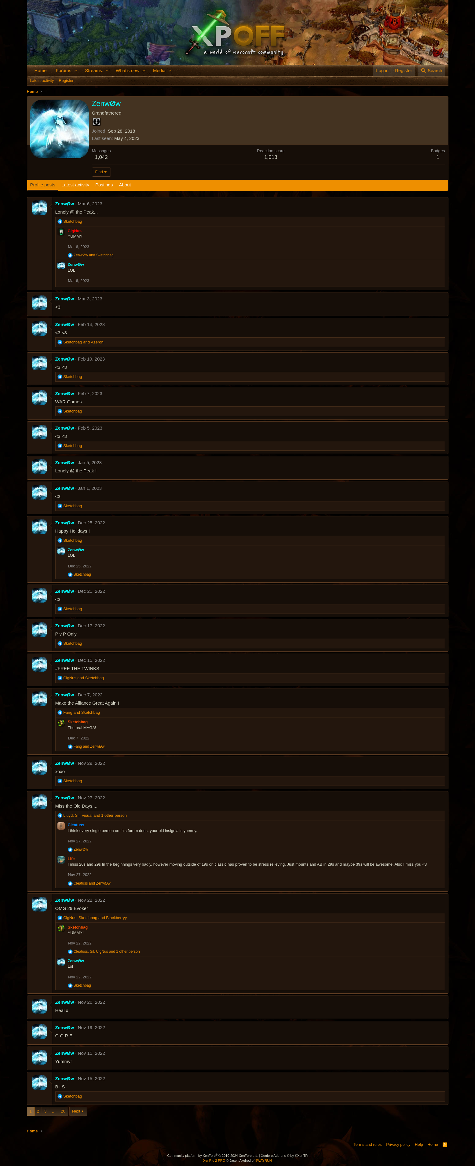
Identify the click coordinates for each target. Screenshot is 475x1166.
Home (41, 70)
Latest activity (42, 80)
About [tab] (125, 184)
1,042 (101, 157)
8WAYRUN (263, 1160)
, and (95, 917)
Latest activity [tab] (75, 184)
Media (159, 70)
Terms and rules (367, 1144)
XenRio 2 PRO (214, 1160)
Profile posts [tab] (43, 184)
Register (66, 80)
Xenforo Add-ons (284, 1155)
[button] (76, 70)
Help (419, 1144)
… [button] (54, 1111)
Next (76, 1111)
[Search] (431, 70)
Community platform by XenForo (212, 1155)
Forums (63, 70)
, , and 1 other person (95, 815)
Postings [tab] (104, 184)
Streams (93, 70)
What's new (127, 70)
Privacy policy (398, 1144)
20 (63, 1111)
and (94, 255)
